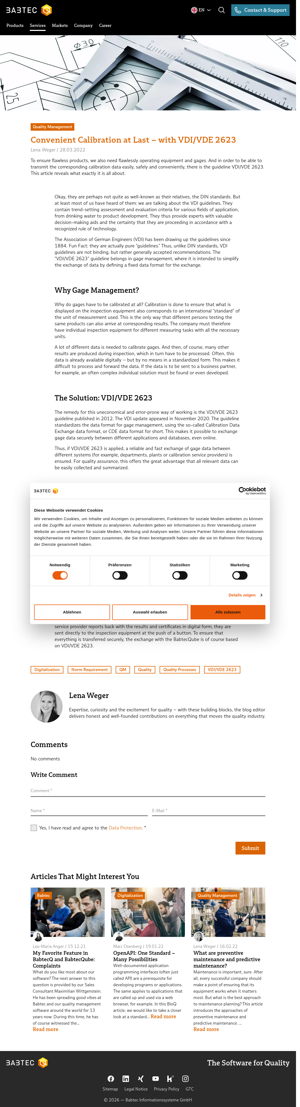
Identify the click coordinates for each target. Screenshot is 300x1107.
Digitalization (47, 669)
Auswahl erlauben (150, 612)
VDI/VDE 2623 (222, 669)
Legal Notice (136, 1089)
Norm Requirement (89, 669)
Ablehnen (72, 612)
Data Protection (125, 828)
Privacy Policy (166, 1089)
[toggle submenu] (14, 25)
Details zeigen (242, 595)
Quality (145, 669)
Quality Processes (179, 669)
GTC (190, 1089)
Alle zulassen (228, 612)
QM (122, 669)
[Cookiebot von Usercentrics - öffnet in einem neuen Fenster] (242, 491)
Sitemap (110, 1089)
